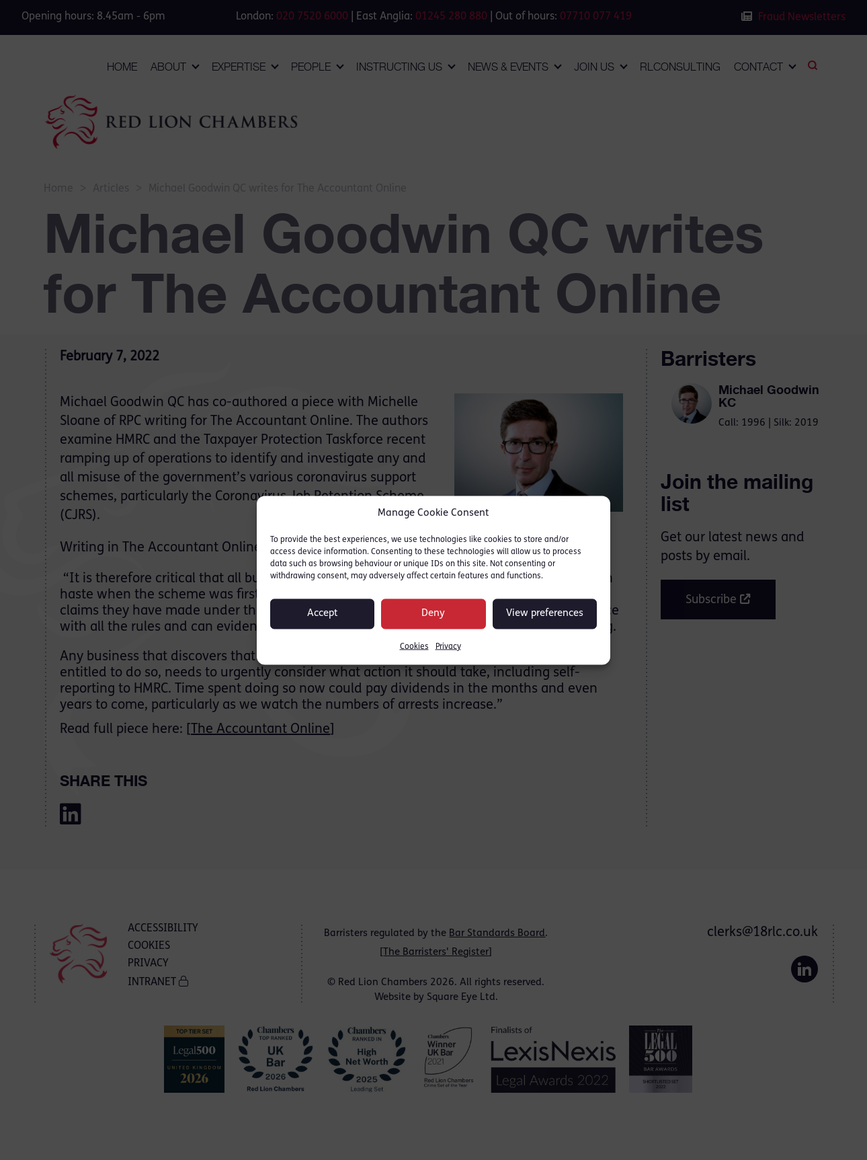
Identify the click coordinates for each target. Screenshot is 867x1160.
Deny (433, 614)
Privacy (448, 646)
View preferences (544, 614)
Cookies (414, 646)
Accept (322, 614)
